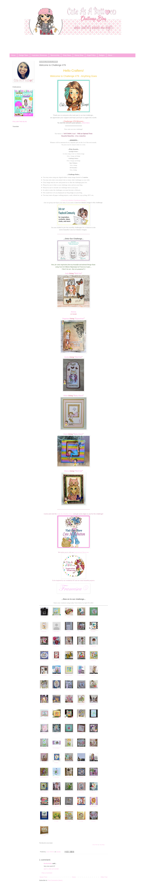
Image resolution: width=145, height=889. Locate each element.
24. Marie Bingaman (81, 675)
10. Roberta (93, 631)
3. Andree (68, 616)
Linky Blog (101, 844)
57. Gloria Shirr (56, 777)
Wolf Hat (78, 273)
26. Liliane (44, 689)
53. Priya (68, 762)
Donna (73, 312)
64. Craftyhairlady (81, 791)
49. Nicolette (81, 748)
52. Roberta (56, 762)
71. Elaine (44, 821)
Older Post (104, 877)
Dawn (66, 434)
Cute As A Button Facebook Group (73, 200)
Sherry (66, 471)
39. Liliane (81, 718)
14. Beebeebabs (81, 646)
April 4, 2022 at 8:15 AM (51, 869)
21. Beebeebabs (44, 675)
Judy (67, 273)
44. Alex (80, 733)
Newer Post (43, 877)
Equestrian (79, 318)
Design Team (23, 55)
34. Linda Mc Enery (80, 704)
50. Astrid (93, 748)
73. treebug (68, 821)
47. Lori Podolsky (56, 748)
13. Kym (68, 646)
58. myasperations (68, 777)
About (110, 55)
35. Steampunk (93, 704)
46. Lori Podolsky (44, 748)
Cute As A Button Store (65, 514)
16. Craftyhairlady (43, 660)
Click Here (86, 123)
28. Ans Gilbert (68, 689)
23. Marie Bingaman (68, 675)
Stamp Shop (79, 55)
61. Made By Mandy (44, 791)
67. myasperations (56, 806)
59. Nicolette (81, 777)
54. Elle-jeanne (81, 762)
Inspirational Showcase (81, 552)
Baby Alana (78, 395)
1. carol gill (44, 616)
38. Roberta (68, 718)
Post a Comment (47, 873)
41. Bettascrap (43, 733)
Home (13, 55)
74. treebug (81, 821)
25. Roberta (93, 675)
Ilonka (66, 357)
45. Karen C (93, 733)
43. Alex (68, 733)
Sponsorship (54, 55)
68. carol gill (68, 806)
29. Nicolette (81, 689)
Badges (102, 55)
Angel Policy (91, 55)
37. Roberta (56, 718)
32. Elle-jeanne (56, 704)
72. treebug (56, 821)
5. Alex (93, 616)
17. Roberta (56, 660)
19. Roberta (81, 660)
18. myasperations (68, 660)
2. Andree (56, 616)
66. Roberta (44, 806)
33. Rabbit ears (68, 704)
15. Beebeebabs (93, 646)
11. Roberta (44, 646)
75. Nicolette (93, 821)
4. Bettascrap (81, 616)
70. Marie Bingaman (93, 806)
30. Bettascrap (93, 689)
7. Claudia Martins (56, 631)
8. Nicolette (68, 631)
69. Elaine (81, 806)
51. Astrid (44, 762)
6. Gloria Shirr (43, 631)
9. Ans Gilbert (80, 631)
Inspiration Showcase (39, 55)
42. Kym (56, 733)
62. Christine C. (56, 791)
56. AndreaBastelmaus (44, 777)
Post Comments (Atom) (55, 880)
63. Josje (68, 791)
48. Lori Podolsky (68, 748)
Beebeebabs (48, 863)
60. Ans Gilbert (93, 777)
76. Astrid (44, 835)
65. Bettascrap (93, 791)
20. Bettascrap (93, 660)
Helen (65, 395)
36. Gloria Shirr (44, 718)
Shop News (67, 55)
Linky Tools (95, 844)
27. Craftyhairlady (56, 689)
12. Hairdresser (56, 646)
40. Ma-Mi (93, 718)
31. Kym (43, 704)
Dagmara (65, 318)
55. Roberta (93, 762)
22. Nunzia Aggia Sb (56, 675)
